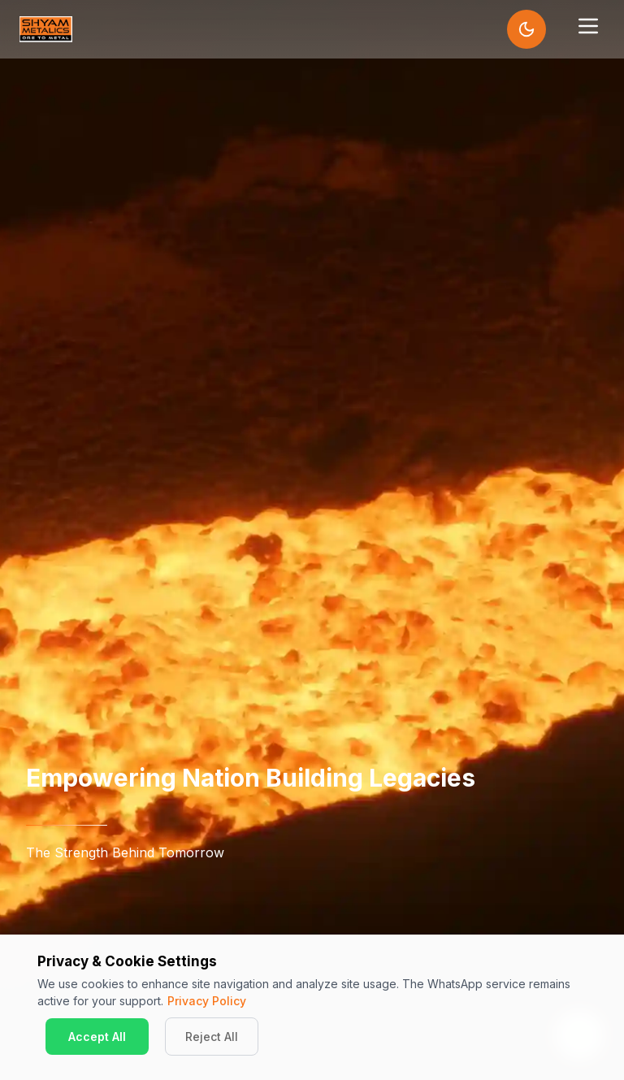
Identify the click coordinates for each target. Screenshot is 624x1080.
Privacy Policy (206, 1001)
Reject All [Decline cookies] (211, 1036)
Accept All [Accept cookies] (97, 1036)
